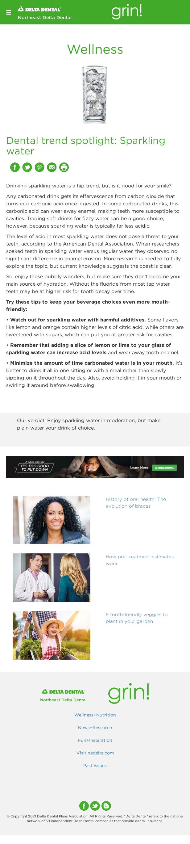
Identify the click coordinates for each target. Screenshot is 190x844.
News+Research (95, 727)
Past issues (95, 765)
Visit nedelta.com (95, 753)
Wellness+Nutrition (95, 715)
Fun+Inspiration (95, 740)
